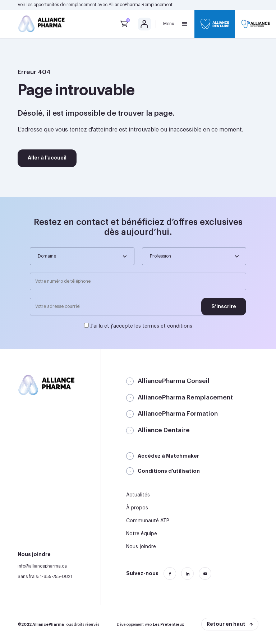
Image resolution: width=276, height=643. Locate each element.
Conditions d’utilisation (169, 470)
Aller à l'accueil (47, 157)
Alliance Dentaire (164, 430)
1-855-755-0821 (56, 576)
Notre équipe (141, 533)
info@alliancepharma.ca (42, 566)
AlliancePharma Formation (178, 414)
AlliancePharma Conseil (174, 381)
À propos (137, 507)
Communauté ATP (147, 520)
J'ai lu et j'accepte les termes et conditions (141, 326)
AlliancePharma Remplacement (140, 5)
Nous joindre (141, 546)
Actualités (138, 495)
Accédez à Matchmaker (168, 455)
